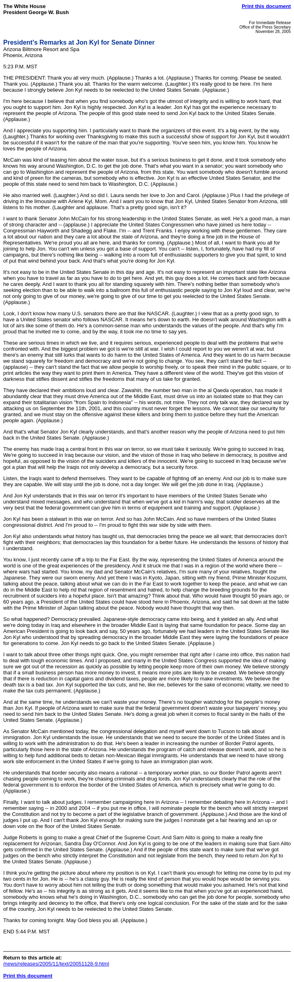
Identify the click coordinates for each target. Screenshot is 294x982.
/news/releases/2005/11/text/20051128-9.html (56, 964)
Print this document (266, 6)
